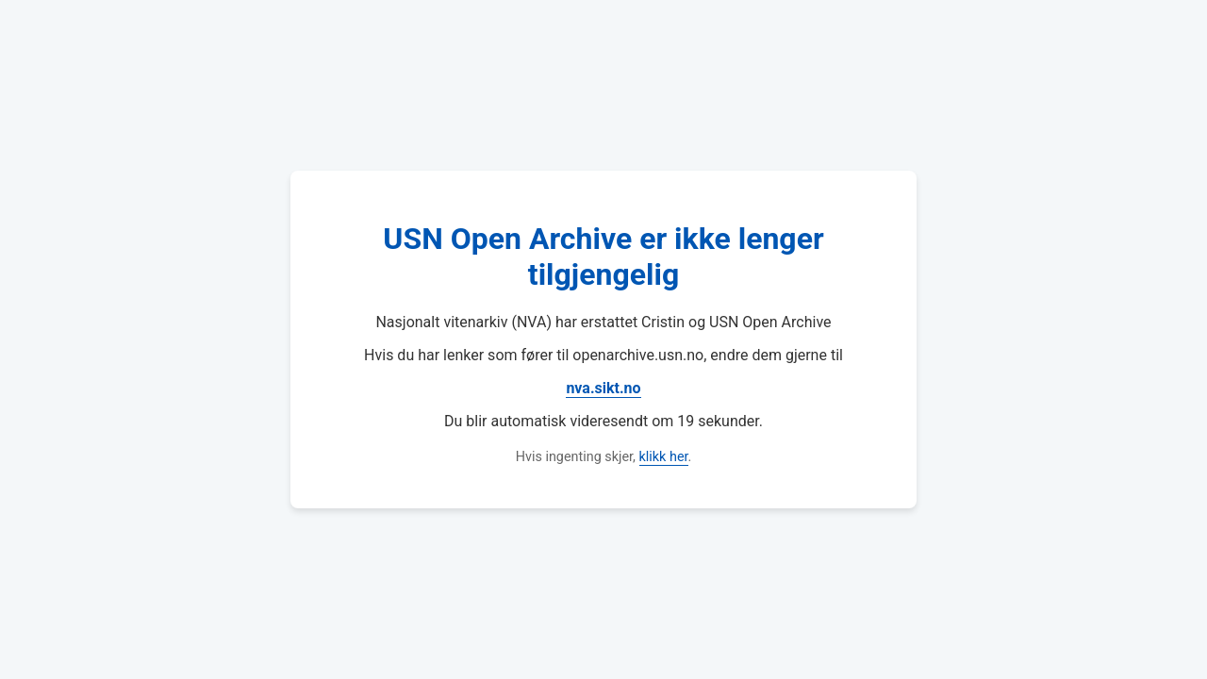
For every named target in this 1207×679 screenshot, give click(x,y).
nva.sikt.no (603, 388)
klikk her (663, 457)
